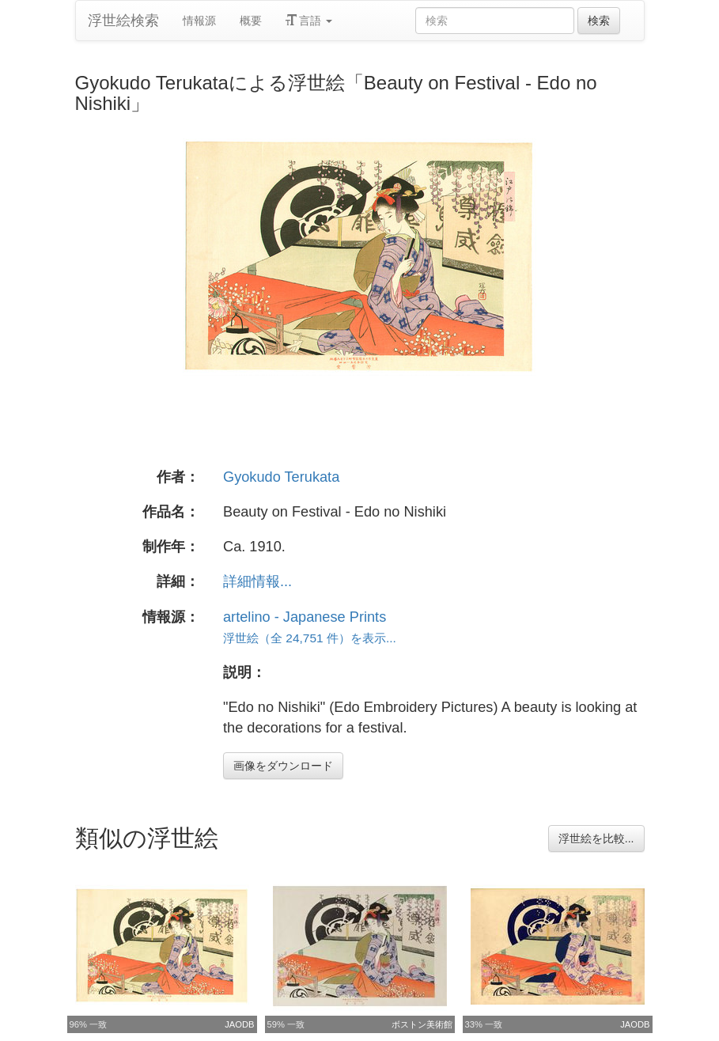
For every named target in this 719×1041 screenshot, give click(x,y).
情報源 (199, 20)
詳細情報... (257, 581)
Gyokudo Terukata (281, 477)
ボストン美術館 (422, 1024)
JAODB (239, 1024)
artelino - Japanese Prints (304, 617)
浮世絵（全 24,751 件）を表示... (309, 638)
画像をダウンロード (283, 765)
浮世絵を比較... (596, 838)
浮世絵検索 (123, 20)
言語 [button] (309, 20)
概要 (251, 20)
